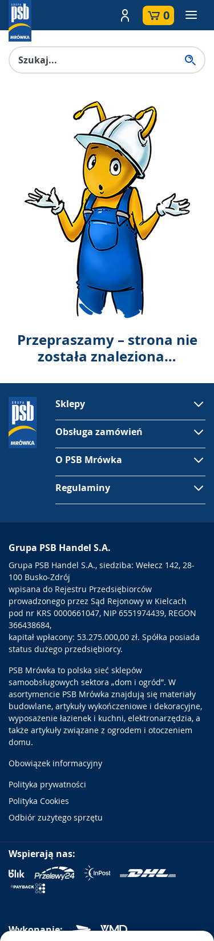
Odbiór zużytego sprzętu (56, 817)
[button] (125, 15)
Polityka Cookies (39, 800)
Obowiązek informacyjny (55, 763)
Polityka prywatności (47, 784)
